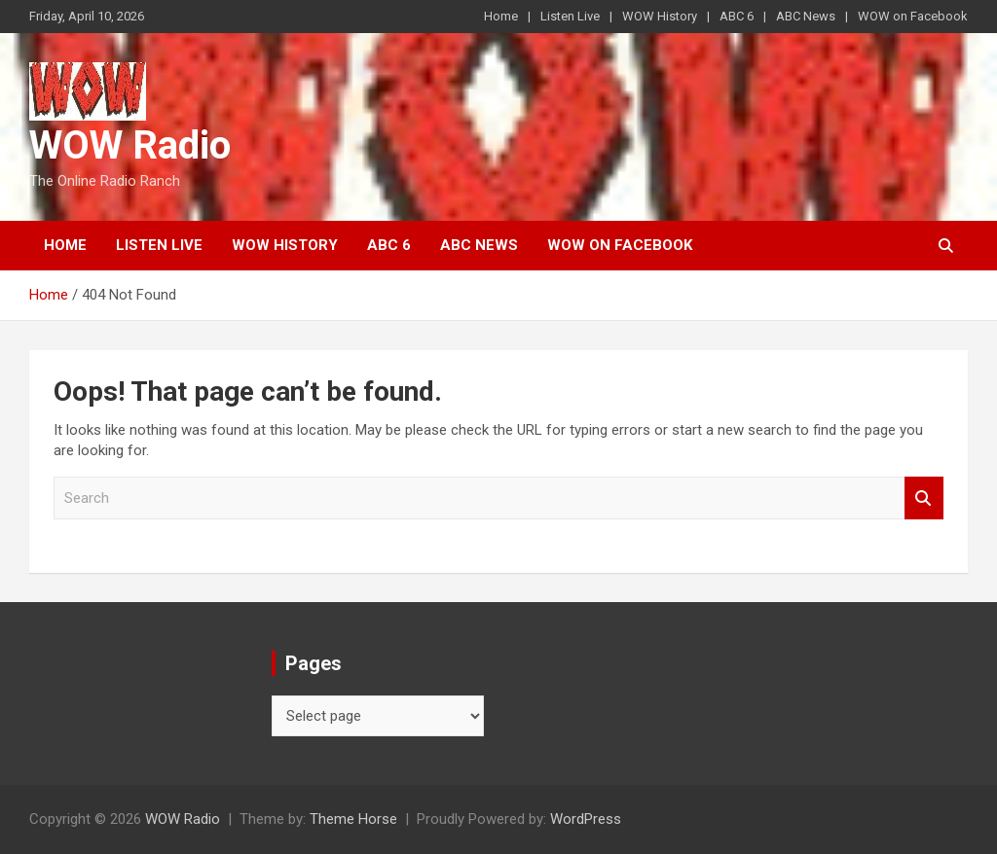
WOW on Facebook (913, 16)
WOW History (659, 16)
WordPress (585, 819)
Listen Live (570, 16)
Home (501, 16)
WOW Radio (130, 145)
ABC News (805, 16)
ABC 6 (737, 16)
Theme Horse (353, 819)
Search (924, 498)
